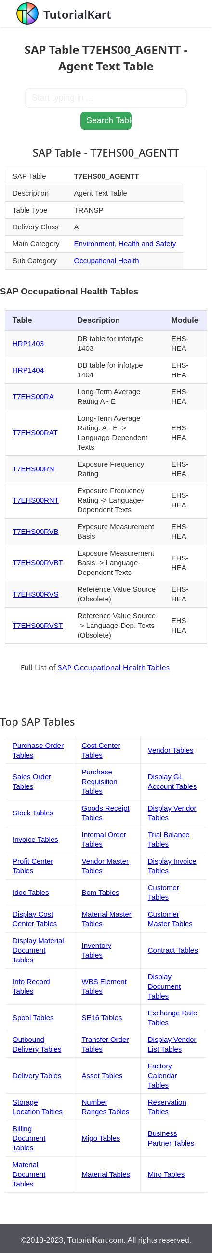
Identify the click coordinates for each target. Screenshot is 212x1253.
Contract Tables (173, 950)
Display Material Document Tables (38, 950)
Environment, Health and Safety (125, 244)
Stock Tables (33, 813)
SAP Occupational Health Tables (113, 668)
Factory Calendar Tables (162, 1075)
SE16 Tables (101, 1017)
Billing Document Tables (29, 1138)
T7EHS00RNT (36, 500)
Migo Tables (100, 1138)
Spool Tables (33, 1017)
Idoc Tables (31, 892)
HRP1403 (28, 343)
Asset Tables (101, 1075)
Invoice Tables (35, 839)
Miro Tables (166, 1174)
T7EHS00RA (33, 396)
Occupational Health (106, 260)
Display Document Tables (164, 986)
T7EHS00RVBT (38, 563)
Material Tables (105, 1174)
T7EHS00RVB (36, 531)
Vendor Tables (171, 750)
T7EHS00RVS (36, 594)
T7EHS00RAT (35, 432)
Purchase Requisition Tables (99, 781)
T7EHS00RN (33, 469)
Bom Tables (100, 892)
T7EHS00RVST (38, 625)
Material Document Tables (29, 1174)
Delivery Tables (37, 1075)
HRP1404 (28, 370)
